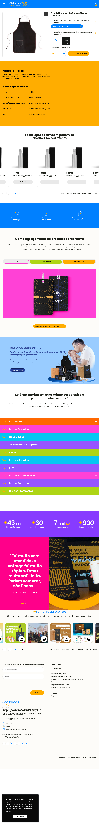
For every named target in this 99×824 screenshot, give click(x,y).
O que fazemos (56, 726)
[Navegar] (22, 603)
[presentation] (17, 739)
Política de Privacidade (90, 812)
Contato (54, 748)
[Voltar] (4, 704)
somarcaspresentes (49, 666)
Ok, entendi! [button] (20, 816)
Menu (4, 4)
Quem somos (56, 723)
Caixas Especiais (79, 262)
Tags (16, 262)
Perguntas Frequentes (58, 729)
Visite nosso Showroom (59, 737)
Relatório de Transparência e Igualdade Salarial (67, 734)
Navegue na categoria (88, 193)
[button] (15, 193)
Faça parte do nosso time (60, 740)
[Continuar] (10, 704)
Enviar (37, 748)
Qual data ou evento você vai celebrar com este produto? (74, 21)
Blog (52, 751)
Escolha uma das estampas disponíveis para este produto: (74, 33)
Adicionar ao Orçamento (78, 53)
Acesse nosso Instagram (87, 704)
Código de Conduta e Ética (60, 742)
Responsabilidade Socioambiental (62, 731)
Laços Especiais (46, 262)
